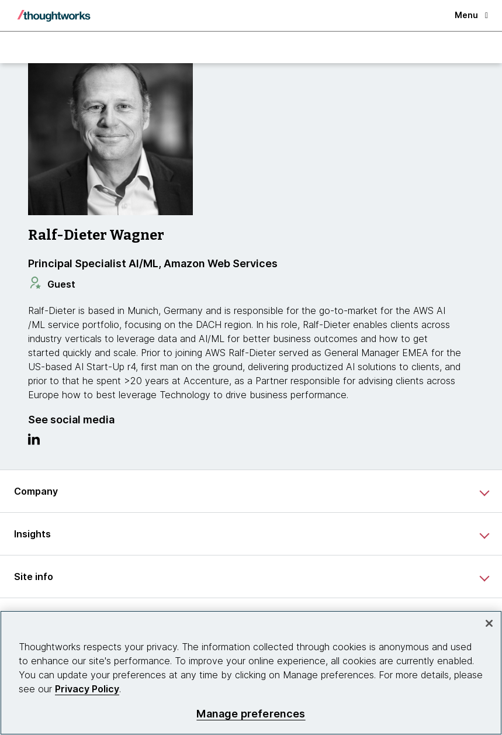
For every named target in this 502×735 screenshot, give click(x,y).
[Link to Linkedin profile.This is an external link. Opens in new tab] (34, 442)
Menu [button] (471, 15)
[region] (251, 672)
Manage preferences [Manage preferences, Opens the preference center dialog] (250, 714)
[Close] (489, 623)
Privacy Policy (87, 689)
